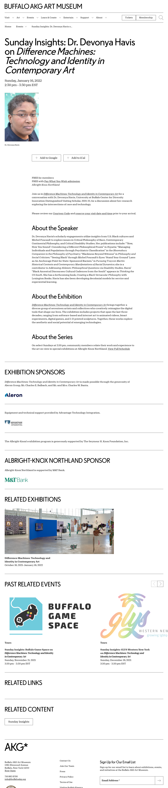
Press (62, 771)
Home (8, 26)
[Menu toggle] (160, 17)
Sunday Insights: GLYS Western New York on (125, 653)
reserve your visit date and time (93, 213)
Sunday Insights (18, 721)
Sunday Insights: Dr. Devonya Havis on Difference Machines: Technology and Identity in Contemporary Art (52, 26)
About (99, 17)
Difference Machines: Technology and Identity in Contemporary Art (27, 560)
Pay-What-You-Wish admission (62, 181)
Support (84, 17)
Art (18, 17)
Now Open (10, 770)
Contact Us (65, 760)
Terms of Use (66, 782)
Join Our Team (67, 766)
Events (30, 17)
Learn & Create (48, 17)
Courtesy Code (61, 213)
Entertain (68, 17)
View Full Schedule (119, 348)
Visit (7, 17)
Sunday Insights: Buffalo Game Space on (29, 653)
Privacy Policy (67, 777)
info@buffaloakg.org (15, 779)
